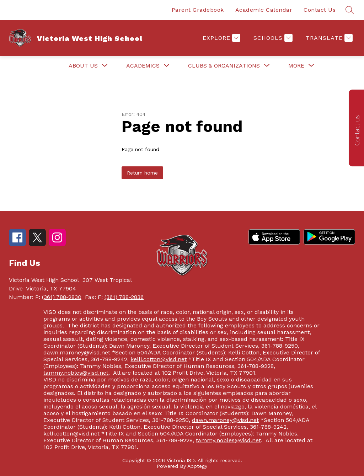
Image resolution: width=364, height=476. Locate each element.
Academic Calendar (264, 9)
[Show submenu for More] (296, 65)
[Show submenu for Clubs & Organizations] (224, 65)
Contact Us (320, 9)
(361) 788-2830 (61, 297)
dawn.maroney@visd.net (76, 352)
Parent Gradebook (198, 9)
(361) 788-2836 (124, 297)
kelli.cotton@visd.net (158, 359)
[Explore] (220, 37)
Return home (142, 173)
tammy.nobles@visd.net (75, 372)
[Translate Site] (328, 37)
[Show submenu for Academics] (143, 65)
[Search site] (350, 10)
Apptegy (197, 466)
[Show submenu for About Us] (83, 65)
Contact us (357, 130)
